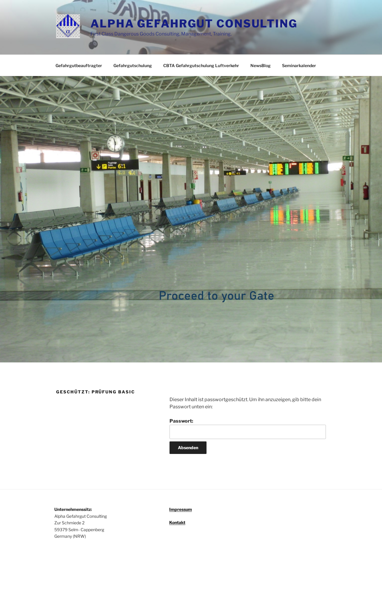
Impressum (180, 509)
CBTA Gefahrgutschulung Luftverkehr (201, 65)
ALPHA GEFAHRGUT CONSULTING (194, 23)
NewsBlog (260, 65)
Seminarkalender (299, 65)
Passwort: (248, 428)
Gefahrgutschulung (132, 65)
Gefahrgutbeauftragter (79, 65)
